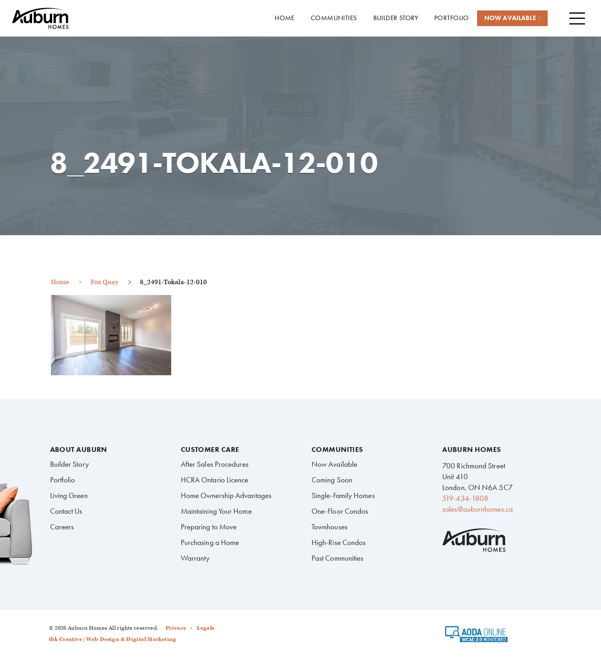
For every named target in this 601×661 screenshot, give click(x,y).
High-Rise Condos (339, 542)
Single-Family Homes (343, 495)
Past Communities (338, 558)
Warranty (195, 558)
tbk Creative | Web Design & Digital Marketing (112, 639)
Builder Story (69, 464)
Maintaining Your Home (216, 511)
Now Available (334, 464)
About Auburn (78, 449)
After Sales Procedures (215, 464)
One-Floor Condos (340, 511)
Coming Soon (332, 480)
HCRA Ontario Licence (215, 480)
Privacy (176, 628)
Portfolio (62, 480)
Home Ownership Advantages (226, 495)
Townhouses (330, 527)
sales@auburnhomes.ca (477, 509)
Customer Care (210, 449)
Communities (337, 449)
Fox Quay (104, 282)
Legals (205, 628)
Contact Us (66, 511)
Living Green (69, 495)
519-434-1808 (465, 498)
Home (60, 282)
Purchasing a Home (210, 542)
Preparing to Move (209, 527)
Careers (62, 527)
